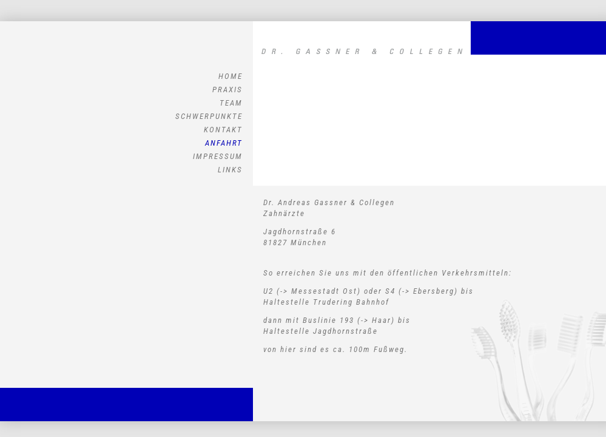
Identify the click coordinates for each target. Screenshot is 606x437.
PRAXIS (227, 89)
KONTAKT (223, 129)
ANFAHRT (224, 142)
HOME (230, 76)
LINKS (230, 169)
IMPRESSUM (218, 156)
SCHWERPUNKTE (209, 116)
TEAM (231, 102)
